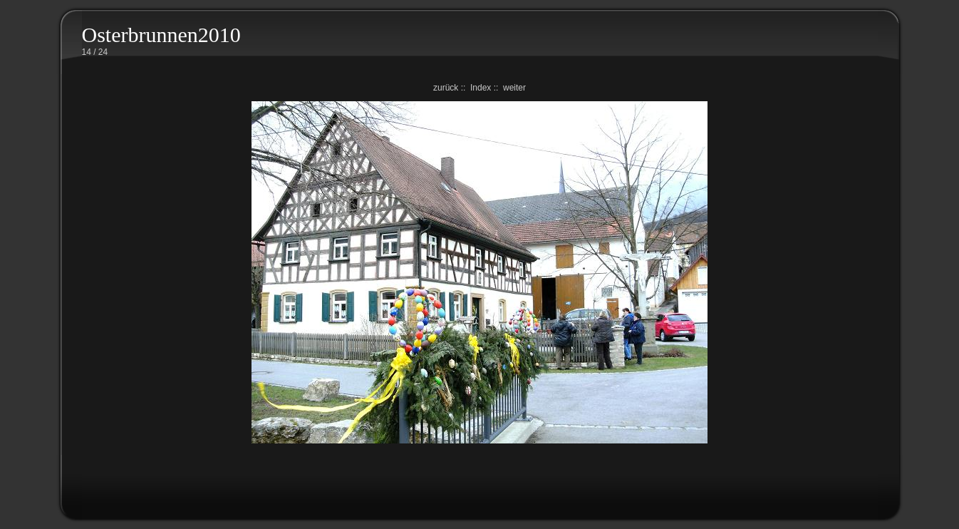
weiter (514, 88)
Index (480, 88)
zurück (445, 88)
